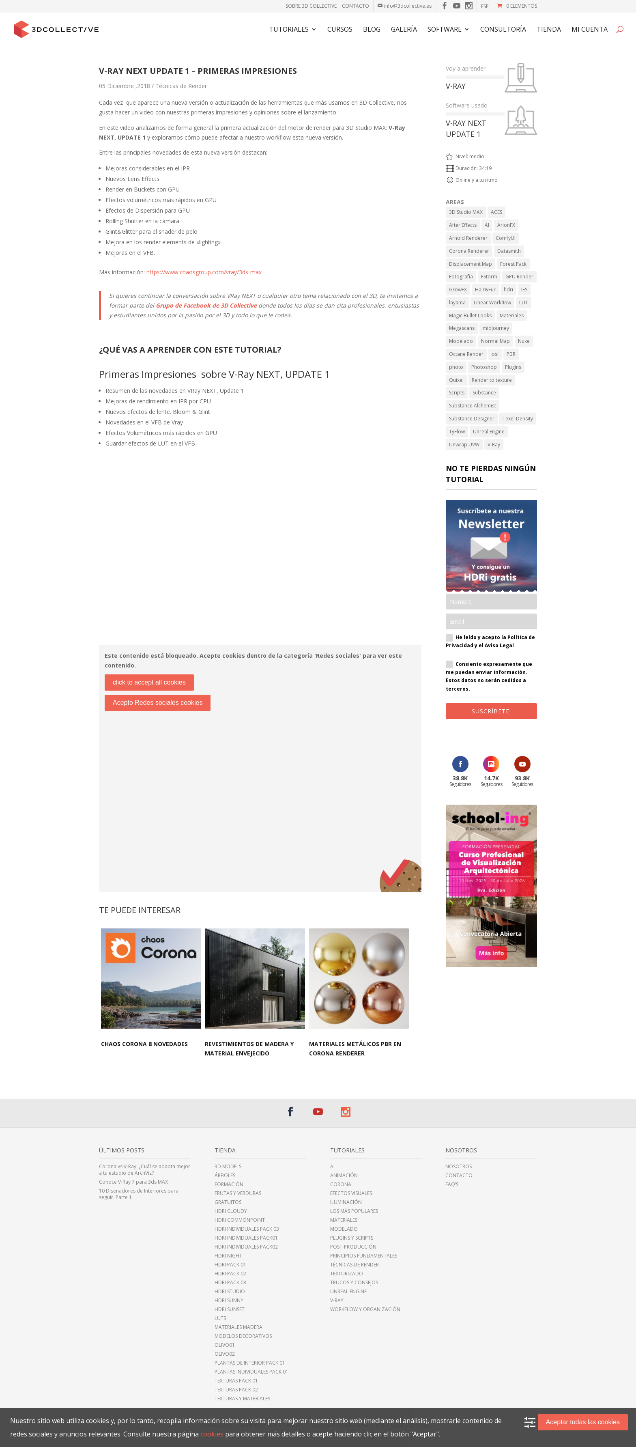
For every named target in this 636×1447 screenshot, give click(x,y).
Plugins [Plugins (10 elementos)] (513, 367)
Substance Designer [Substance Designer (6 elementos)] (471, 418)
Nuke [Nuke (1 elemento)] (524, 341)
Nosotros (458, 1166)
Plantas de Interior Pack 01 (250, 1363)
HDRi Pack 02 (230, 1273)
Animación (344, 1175)
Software (445, 30)
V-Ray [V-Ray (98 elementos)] (494, 444)
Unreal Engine (348, 1291)
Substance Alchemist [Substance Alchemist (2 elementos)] (472, 405)
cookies (211, 1434)
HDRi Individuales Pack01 (246, 1238)
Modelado (344, 1229)
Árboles (225, 1175)
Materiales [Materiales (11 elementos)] (512, 315)
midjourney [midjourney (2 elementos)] (496, 328)
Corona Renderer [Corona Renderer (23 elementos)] (469, 251)
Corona (340, 1184)
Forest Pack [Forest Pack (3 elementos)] (513, 264)
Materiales (343, 1220)
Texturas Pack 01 (236, 1381)
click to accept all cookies (149, 682)
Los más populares (354, 1211)
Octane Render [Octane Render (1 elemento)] (466, 354)
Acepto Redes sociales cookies (157, 702)
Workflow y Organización (365, 1309)
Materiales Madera (238, 1327)
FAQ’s (451, 1184)
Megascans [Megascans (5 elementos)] (462, 328)
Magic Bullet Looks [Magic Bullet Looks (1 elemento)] (470, 315)
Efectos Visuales (351, 1193)
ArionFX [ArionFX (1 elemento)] (506, 225)
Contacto (355, 5)
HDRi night (228, 1256)
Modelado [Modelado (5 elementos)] (461, 341)
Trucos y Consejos (354, 1282)
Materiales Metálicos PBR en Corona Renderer (355, 1048)
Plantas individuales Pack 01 (251, 1372)
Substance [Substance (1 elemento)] (484, 392)
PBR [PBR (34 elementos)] (511, 354)
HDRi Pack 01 (230, 1265)
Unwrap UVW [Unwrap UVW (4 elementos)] (464, 444)
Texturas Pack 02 (236, 1390)
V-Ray (337, 1300)
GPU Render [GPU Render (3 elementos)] (519, 276)
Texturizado (346, 1273)
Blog (371, 30)
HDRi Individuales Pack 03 (247, 1229)
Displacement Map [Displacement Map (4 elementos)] (470, 264)
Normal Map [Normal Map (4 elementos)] (495, 341)
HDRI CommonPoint (240, 1220)
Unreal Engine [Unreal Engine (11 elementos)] (489, 431)
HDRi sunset (230, 1309)
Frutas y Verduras (238, 1193)
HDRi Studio (230, 1291)
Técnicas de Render (181, 86)
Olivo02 (225, 1354)
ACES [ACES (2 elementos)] (496, 212)
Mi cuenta (590, 30)
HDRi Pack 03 (230, 1282)
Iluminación (346, 1202)
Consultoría (503, 30)
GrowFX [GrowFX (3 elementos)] (458, 289)
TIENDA (549, 30)
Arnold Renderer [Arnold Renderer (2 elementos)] (468, 238)
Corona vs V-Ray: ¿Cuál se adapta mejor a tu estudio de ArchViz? (144, 1169)
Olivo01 (225, 1345)
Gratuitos (228, 1202)
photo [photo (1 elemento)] (456, 367)
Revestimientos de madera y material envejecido (249, 1048)
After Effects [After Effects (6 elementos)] (463, 225)
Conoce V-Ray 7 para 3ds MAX (133, 1182)
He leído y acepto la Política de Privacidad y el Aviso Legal (490, 641)
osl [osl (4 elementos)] (495, 354)
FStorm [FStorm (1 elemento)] (489, 276)
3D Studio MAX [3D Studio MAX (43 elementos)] (466, 212)
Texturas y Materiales (242, 1398)
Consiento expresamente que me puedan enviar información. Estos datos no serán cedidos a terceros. (489, 676)
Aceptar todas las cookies (583, 1422)
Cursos (339, 30)
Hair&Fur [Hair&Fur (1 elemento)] (485, 289)
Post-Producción (353, 1247)
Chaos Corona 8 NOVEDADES (144, 1044)
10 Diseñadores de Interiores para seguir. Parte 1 (138, 1194)
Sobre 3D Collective (311, 5)
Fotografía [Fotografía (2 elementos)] (461, 276)
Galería (404, 30)
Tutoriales (289, 30)
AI (332, 1166)
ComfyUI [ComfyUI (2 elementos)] (506, 238)
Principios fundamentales (363, 1256)
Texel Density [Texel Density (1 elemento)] (518, 418)
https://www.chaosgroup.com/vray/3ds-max (204, 272)
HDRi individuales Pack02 (246, 1247)
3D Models (228, 1166)
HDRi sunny (229, 1300)
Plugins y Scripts (351, 1238)
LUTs (220, 1318)
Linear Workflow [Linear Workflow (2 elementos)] (492, 302)
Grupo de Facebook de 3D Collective (206, 305)
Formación (229, 1184)
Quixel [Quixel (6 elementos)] (456, 380)
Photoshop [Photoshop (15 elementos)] (484, 367)
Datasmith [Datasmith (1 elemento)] (509, 251)
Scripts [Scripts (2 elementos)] (456, 392)
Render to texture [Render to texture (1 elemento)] (492, 380)
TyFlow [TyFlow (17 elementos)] (457, 431)
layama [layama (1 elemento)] (457, 302)
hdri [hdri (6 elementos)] (508, 289)
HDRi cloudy (231, 1211)
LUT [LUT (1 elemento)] (523, 302)
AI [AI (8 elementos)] (487, 225)
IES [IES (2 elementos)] (524, 289)
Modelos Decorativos (243, 1336)
